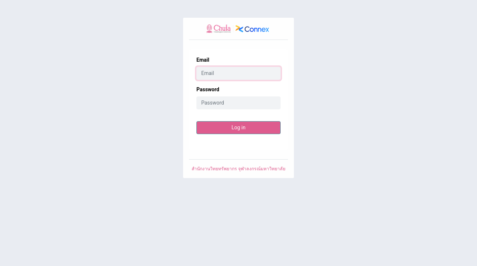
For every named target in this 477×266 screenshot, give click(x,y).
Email (202, 60)
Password (207, 89)
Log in (238, 127)
